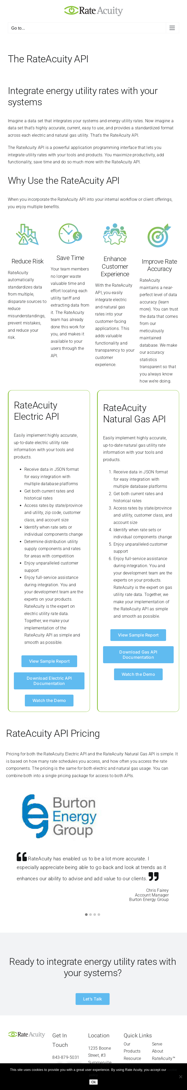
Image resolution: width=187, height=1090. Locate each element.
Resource (132, 1058)
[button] (86, 914)
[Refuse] (180, 1076)
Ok (93, 1082)
